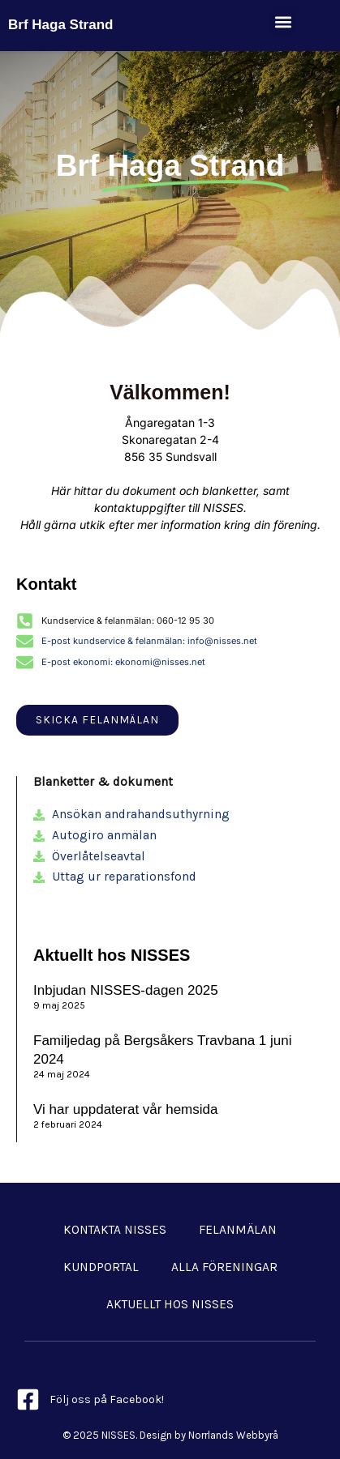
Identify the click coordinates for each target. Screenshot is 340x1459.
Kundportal (101, 1267)
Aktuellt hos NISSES (170, 1304)
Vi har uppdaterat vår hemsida (125, 1109)
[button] (283, 21)
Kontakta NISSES (114, 1229)
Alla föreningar (224, 1267)
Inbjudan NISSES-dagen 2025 (125, 990)
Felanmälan (238, 1229)
